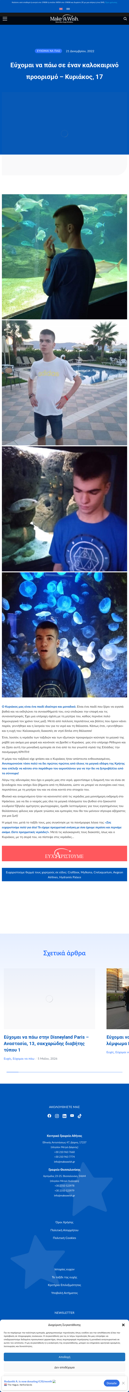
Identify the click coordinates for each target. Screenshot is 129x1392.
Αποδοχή (64, 1357)
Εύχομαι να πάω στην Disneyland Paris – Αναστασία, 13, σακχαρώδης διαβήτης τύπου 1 (46, 1044)
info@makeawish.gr (64, 1161)
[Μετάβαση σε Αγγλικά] (60, 8)
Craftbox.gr (57, 890)
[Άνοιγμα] (5, 19)
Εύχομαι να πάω (23, 1058)
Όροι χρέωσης (111, 2)
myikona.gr (54, 895)
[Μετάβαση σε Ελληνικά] (68, 8)
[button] (123, 1325)
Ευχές (7, 1058)
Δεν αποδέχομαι (64, 1367)
